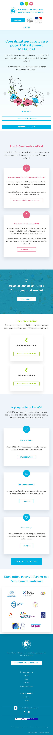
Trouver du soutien (26, 118)
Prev (5, 93)
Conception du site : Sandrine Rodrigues (39, 727)
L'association (26, 457)
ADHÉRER (17, 20)
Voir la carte (27, 299)
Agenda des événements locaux (26, 200)
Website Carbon (32, 719)
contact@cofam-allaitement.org (29, 708)
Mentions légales (32, 732)
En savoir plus (27, 249)
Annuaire (26, 682)
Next (48, 93)
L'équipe (26, 501)
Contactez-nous (26, 561)
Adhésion (26, 697)
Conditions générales (44, 732)
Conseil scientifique (26, 686)
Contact (26, 700)
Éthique (26, 546)
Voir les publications (26, 354)
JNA (26, 679)
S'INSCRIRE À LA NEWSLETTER (26, 663)
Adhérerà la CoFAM (26, 127)
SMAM (26, 675)
